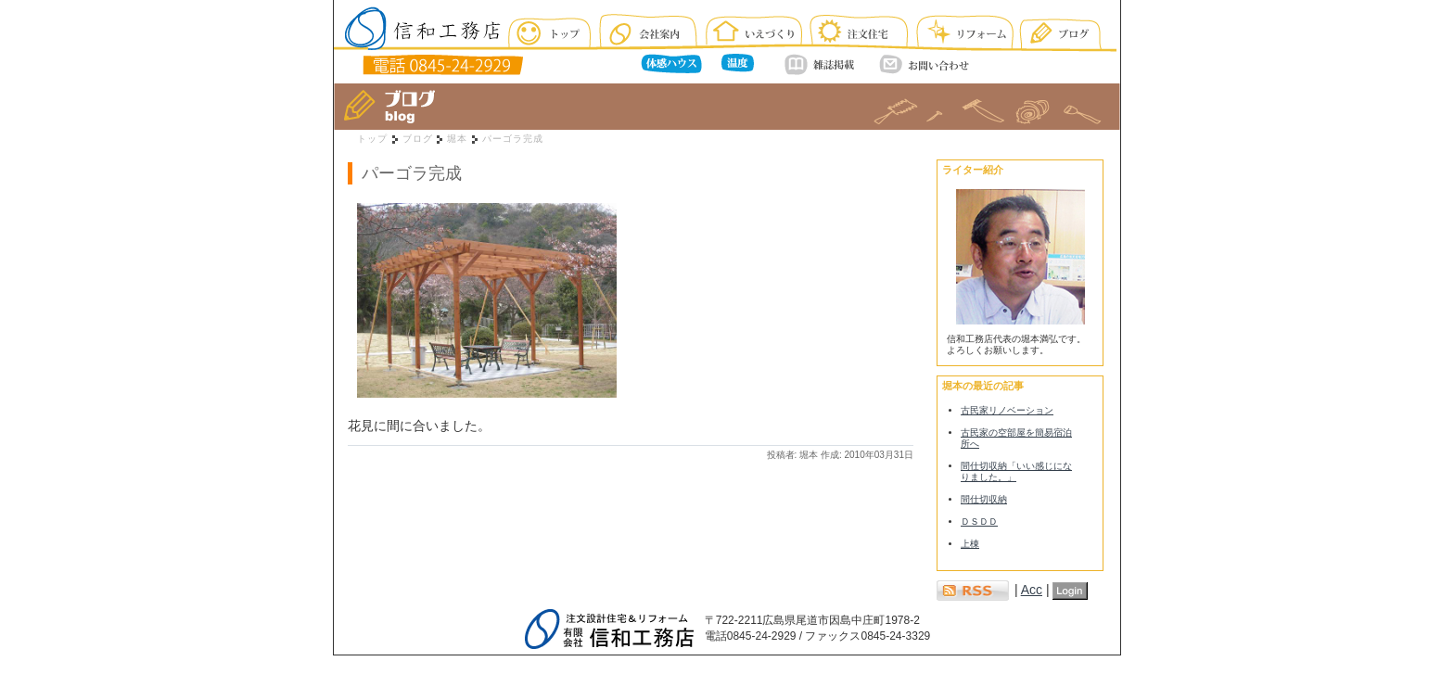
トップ (372, 139)
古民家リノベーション (1007, 410)
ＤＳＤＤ (979, 521)
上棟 (970, 544)
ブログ (417, 139)
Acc (1031, 589)
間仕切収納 (984, 499)
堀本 (457, 139)
